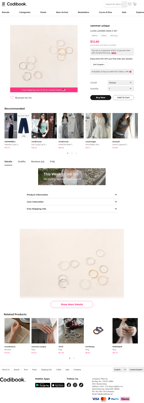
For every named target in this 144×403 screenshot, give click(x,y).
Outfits (22, 161)
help (67, 369)
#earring (114, 35)
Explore (140, 12)
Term (26, 369)
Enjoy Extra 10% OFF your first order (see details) (111, 59)
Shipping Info (46, 369)
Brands (5, 12)
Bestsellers (83, 12)
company (77, 369)
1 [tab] (67, 153)
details (8, 161)
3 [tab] (76, 153)
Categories (24, 12)
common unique (100, 25)
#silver (104, 35)
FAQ (52, 161)
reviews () (37, 161)
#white (95, 35)
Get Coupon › (99, 64)
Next (141, 131)
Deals (43, 12)
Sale (124, 12)
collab (58, 369)
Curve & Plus (105, 12)
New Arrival (62, 12)
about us (6, 369)
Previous (2, 131)
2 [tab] (72, 153)
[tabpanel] (18, 131)
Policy (34, 369)
